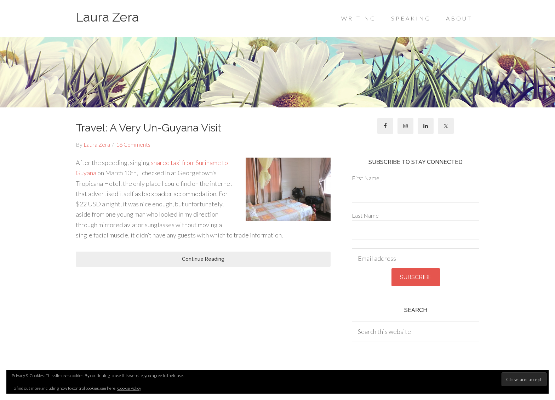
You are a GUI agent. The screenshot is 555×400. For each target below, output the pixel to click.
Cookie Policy (129, 388)
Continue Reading (203, 259)
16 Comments (133, 144)
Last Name (365, 215)
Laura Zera (107, 17)
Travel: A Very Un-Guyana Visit (149, 128)
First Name (365, 178)
